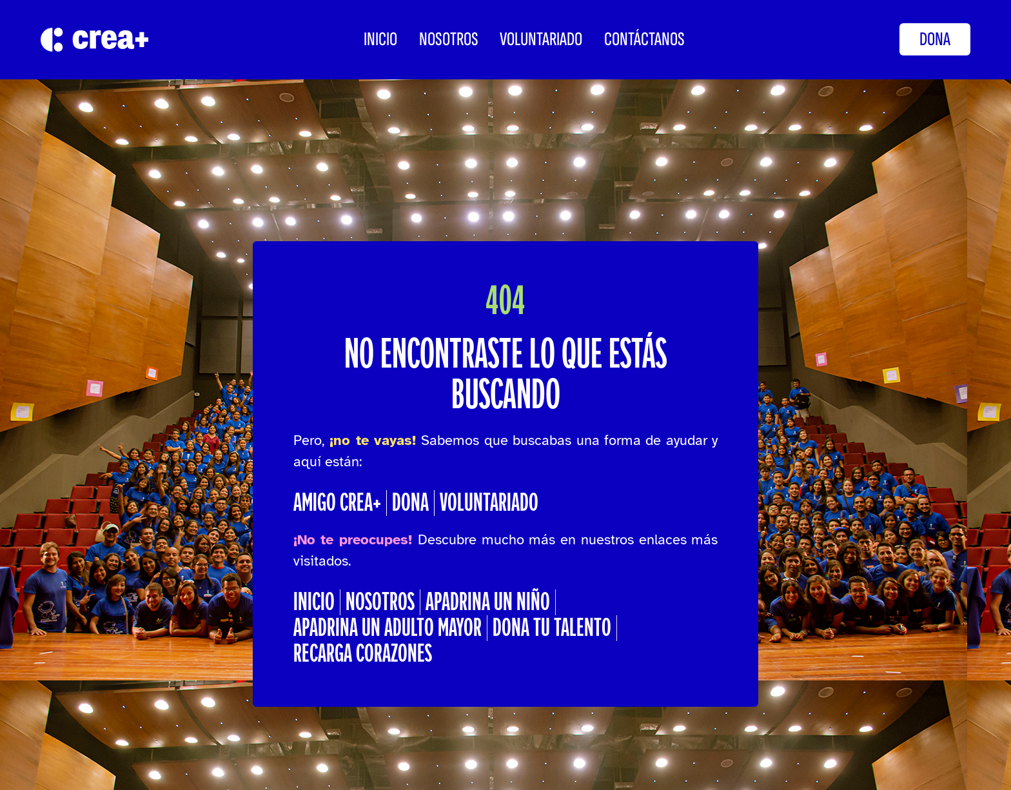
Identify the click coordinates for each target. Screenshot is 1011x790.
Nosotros (448, 39)
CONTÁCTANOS (644, 39)
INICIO (380, 39)
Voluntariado (541, 39)
